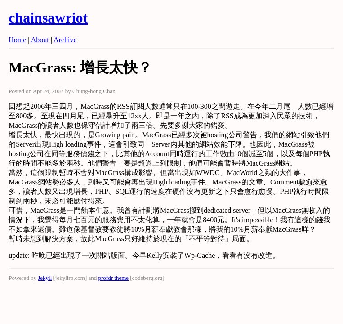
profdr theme (113, 277)
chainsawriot (48, 17)
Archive (65, 40)
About (41, 40)
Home (17, 40)
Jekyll (45, 277)
